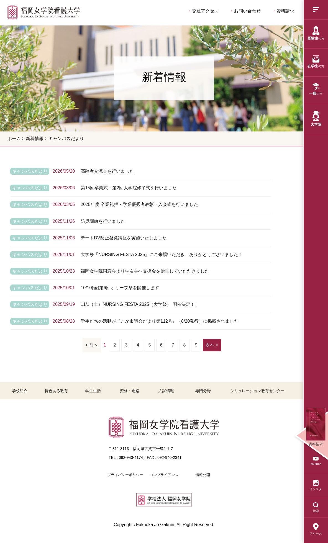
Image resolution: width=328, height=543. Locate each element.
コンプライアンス (164, 475)
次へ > (212, 345)
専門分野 (203, 391)
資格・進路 (129, 391)
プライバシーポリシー (125, 475)
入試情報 (166, 391)
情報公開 (203, 475)
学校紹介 (19, 391)
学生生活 (93, 391)
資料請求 (284, 11)
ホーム (14, 138)
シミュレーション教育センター (257, 391)
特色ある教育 (56, 391)
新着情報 (34, 138)
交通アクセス (203, 11)
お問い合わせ (246, 11)
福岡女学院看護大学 (43, 12)
